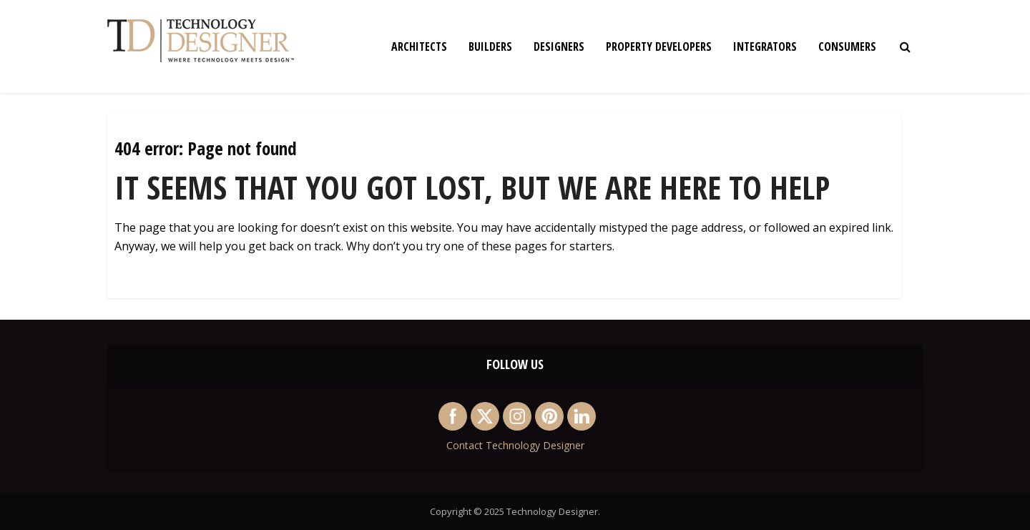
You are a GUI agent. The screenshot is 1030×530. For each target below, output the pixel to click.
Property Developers (659, 46)
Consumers (847, 46)
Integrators (765, 46)
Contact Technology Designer (515, 445)
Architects (419, 46)
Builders (490, 46)
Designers (559, 46)
